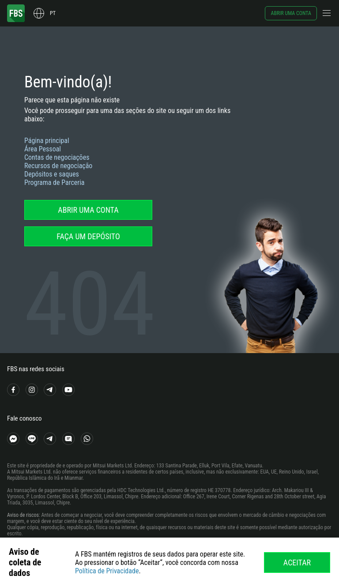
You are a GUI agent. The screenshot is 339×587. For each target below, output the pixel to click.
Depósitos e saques (51, 174)
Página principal (46, 140)
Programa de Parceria (54, 182)
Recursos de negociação (58, 166)
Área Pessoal (42, 149)
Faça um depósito (88, 236)
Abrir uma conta (291, 13)
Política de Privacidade (107, 571)
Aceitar (297, 562)
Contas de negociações (56, 157)
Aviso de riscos (23, 515)
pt (53, 13)
